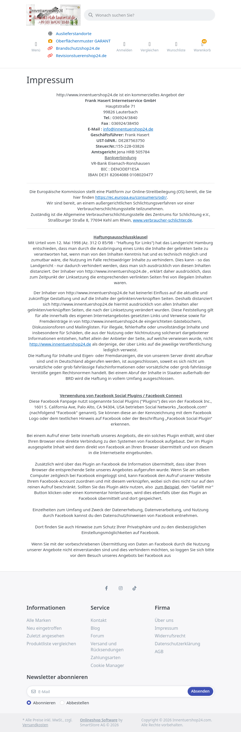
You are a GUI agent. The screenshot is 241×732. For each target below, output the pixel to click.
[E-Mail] (107, 691)
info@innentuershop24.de (128, 129)
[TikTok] (135, 588)
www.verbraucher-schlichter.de (162, 220)
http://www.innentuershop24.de (60, 344)
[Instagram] (121, 588)
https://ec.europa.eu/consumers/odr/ (131, 197)
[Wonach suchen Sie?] (149, 15)
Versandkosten (35, 724)
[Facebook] (106, 588)
